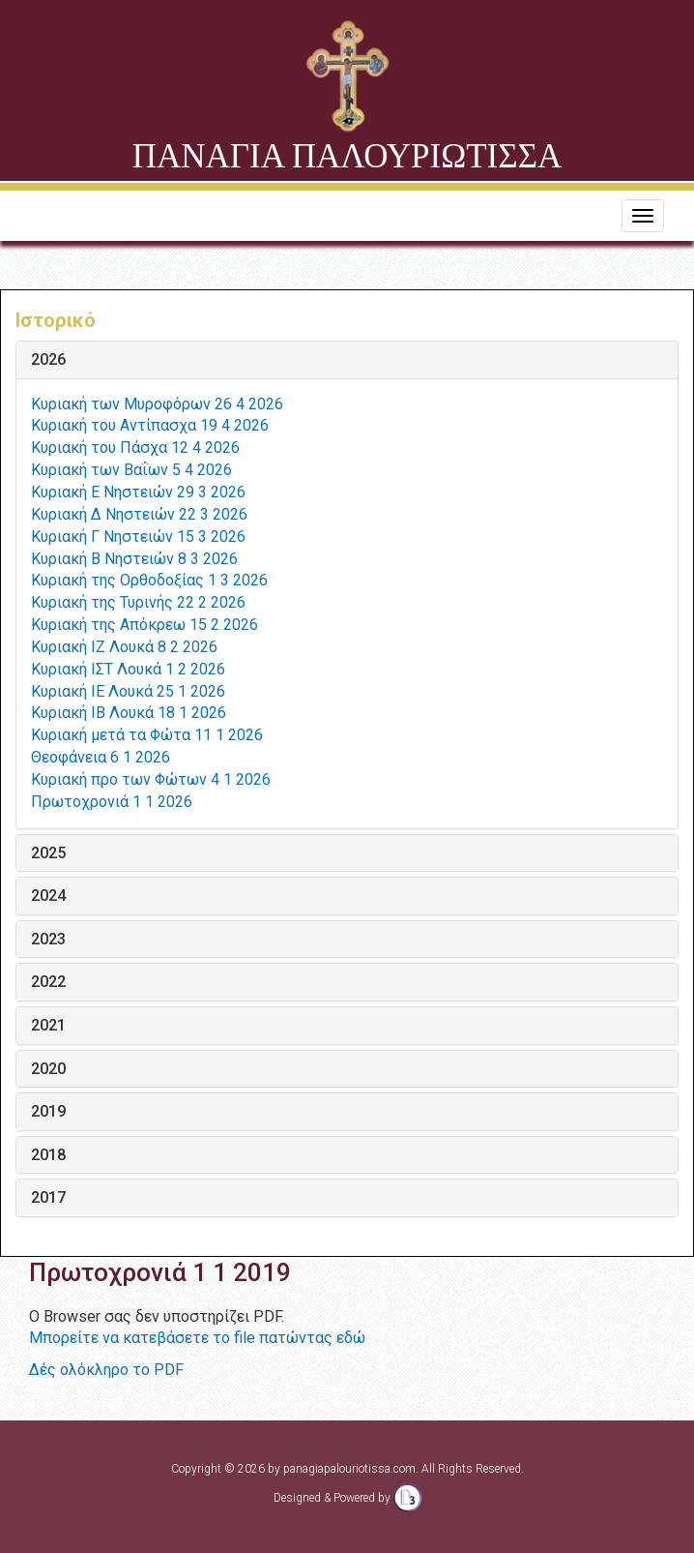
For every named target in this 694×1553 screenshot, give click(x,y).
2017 (48, 1198)
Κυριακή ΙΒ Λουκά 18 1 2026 (128, 712)
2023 (48, 939)
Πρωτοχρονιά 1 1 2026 (111, 801)
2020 (48, 1069)
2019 (48, 1111)
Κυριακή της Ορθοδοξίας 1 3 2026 (149, 580)
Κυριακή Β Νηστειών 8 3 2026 (134, 559)
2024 (48, 896)
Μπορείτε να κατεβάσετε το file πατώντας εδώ (197, 1338)
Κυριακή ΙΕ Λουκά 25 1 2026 (128, 691)
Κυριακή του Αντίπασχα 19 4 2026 (150, 425)
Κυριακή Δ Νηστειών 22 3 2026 (139, 514)
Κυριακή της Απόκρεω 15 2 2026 (144, 624)
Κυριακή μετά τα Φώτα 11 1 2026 (147, 735)
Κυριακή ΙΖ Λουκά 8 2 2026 (124, 647)
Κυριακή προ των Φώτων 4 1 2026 (151, 779)
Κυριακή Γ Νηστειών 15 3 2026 (138, 536)
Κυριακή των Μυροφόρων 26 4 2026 (157, 404)
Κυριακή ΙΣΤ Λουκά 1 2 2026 (128, 669)
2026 (48, 360)
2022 (48, 982)
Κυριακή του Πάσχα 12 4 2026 (135, 447)
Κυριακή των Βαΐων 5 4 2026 (131, 470)
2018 (48, 1155)
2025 (48, 853)
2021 (48, 1025)
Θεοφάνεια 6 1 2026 (100, 757)
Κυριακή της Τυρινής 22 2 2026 (138, 602)
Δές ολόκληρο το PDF (106, 1369)
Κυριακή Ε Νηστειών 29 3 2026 (138, 492)
